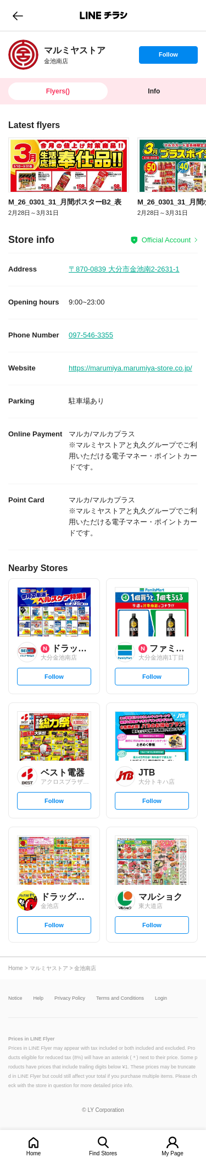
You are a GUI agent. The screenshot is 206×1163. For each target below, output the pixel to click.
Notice (15, 998)
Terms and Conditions (120, 998)
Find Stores (103, 1153)
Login (161, 998)
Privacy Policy (69, 998)
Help (39, 998)
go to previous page (18, 15)
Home (33, 1153)
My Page (172, 1153)
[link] (23, 55)
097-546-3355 (91, 335)
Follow (168, 57)
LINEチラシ (104, 15)
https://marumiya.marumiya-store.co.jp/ (130, 368)
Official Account (166, 240)
